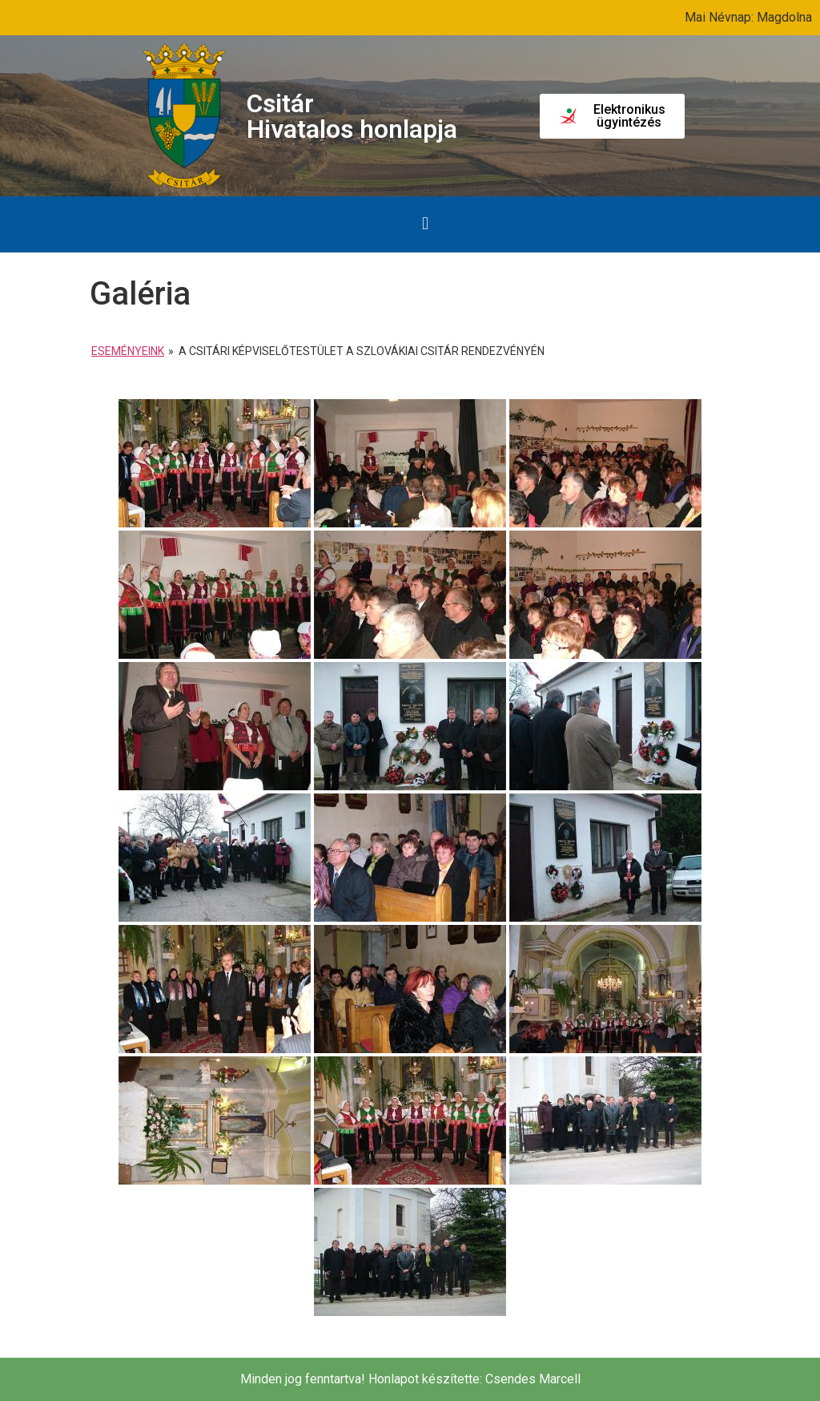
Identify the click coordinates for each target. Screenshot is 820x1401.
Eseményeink (127, 351)
